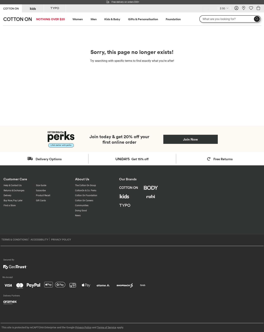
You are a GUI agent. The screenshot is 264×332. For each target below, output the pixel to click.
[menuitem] (54, 19)
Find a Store (10, 205)
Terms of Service (106, 327)
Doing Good (81, 210)
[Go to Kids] (33, 8)
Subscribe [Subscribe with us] (41, 190)
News (78, 215)
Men (94, 19)
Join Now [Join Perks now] (190, 139)
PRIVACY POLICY (61, 239)
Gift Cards (41, 200)
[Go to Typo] (55, 8)
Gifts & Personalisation (143, 19)
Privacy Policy (83, 327)
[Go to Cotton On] (11, 8)
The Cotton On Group (85, 185)
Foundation (173, 19)
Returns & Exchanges (14, 190)
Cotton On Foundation (86, 195)
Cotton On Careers (84, 200)
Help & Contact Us (13, 185)
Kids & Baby (112, 19)
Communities (81, 205)
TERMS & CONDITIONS (14, 239)
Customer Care (15, 179)
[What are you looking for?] (230, 19)
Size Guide (41, 185)
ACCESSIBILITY (39, 239)
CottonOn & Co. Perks (85, 190)
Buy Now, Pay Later (13, 200)
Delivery (7, 195)
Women (78, 19)
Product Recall (43, 195)
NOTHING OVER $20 (50, 19)
